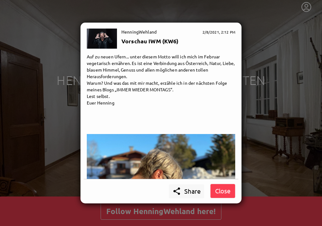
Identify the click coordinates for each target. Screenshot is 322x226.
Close (222, 191)
